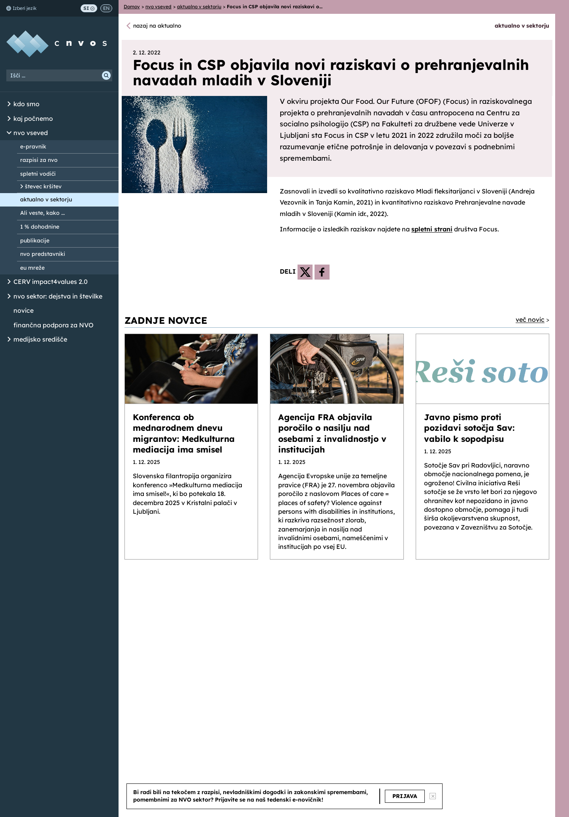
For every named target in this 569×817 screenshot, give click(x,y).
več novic (530, 319)
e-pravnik (33, 146)
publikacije (34, 240)
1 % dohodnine (39, 226)
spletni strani (431, 229)
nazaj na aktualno (157, 25)
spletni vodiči (38, 173)
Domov (132, 6)
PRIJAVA (404, 796)
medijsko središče (40, 339)
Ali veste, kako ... (42, 212)
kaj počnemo (33, 118)
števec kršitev (43, 186)
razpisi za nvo (39, 159)
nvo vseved (30, 133)
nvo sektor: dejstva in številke (57, 296)
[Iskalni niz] (59, 75)
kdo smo (26, 104)
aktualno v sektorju (46, 199)
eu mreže (32, 267)
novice (23, 310)
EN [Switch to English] (106, 8)
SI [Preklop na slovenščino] (88, 8)
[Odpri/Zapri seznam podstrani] (9, 104)
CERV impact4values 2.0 (50, 281)
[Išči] (106, 75)
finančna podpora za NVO (53, 325)
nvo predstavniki (42, 253)
